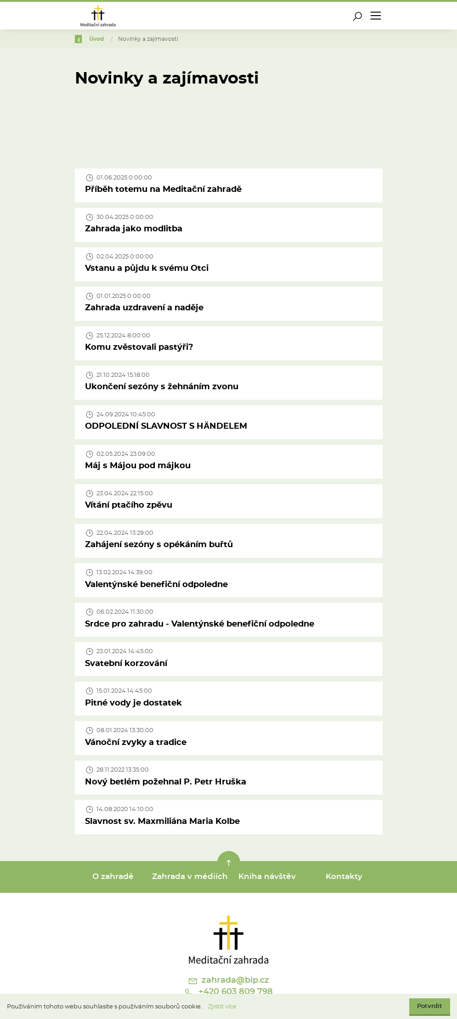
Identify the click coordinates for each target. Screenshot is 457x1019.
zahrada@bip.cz (228, 981)
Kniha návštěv (267, 876)
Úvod (122, 39)
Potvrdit (429, 1006)
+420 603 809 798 (228, 993)
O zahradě (113, 876)
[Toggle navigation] (375, 15)
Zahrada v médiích (190, 876)
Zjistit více (222, 1006)
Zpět (87, 39)
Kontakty (344, 876)
